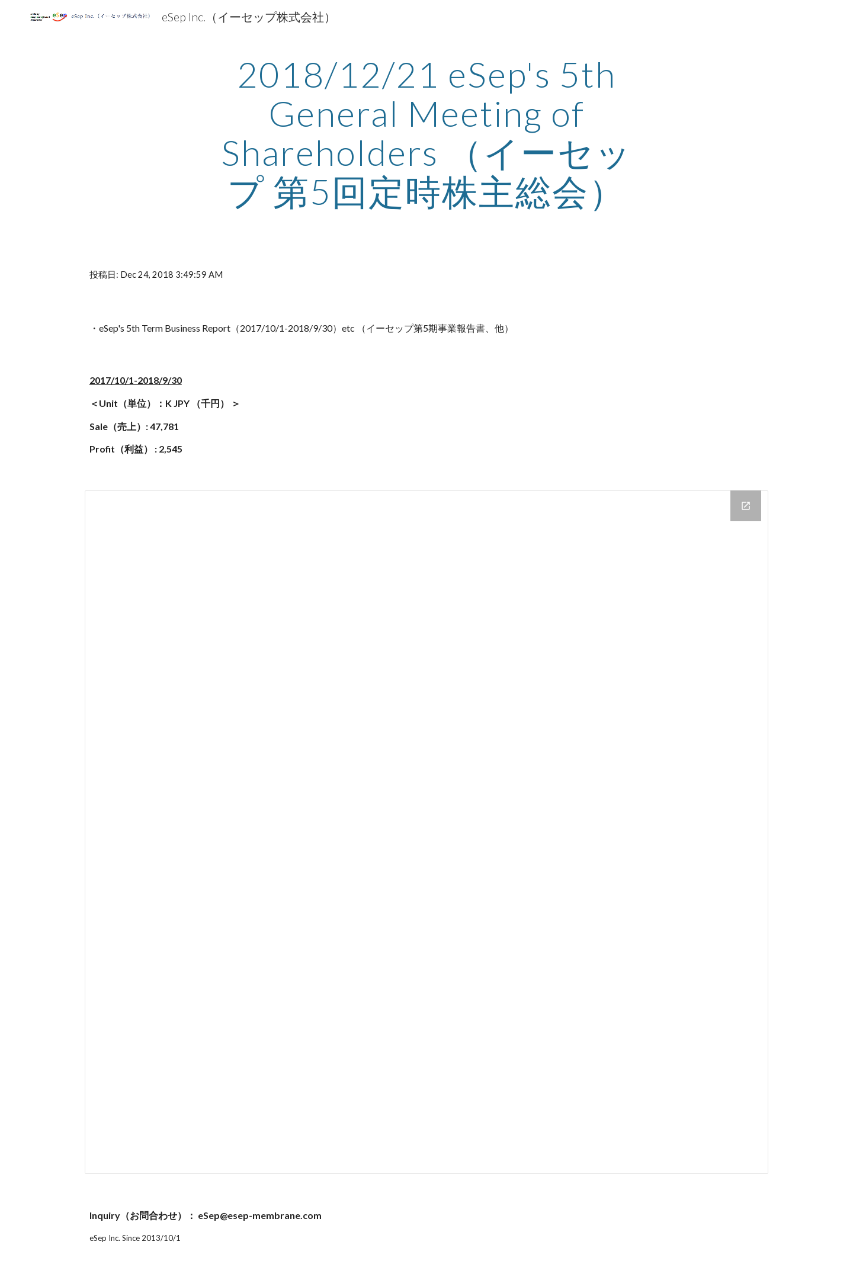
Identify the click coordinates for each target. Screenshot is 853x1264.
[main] (426, 133)
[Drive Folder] (426, 832)
